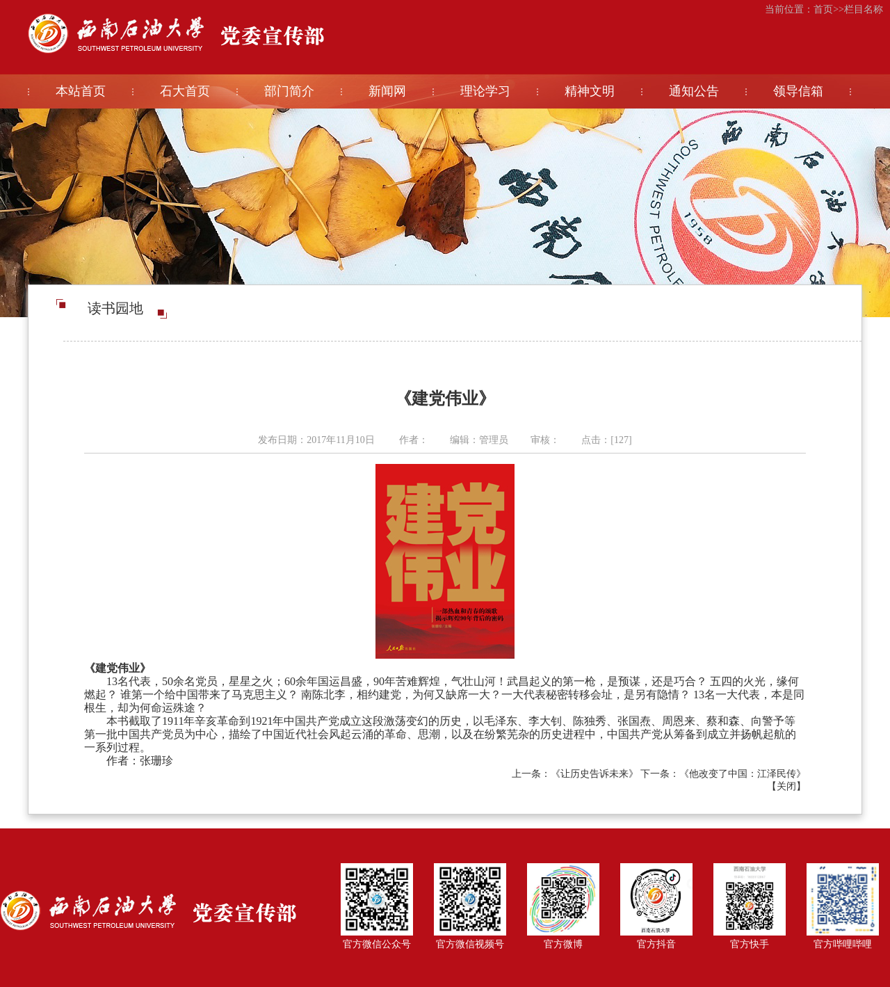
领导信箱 (798, 91)
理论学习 (485, 91)
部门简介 (289, 91)
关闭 (786, 786)
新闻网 (387, 91)
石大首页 (185, 91)
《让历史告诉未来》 (594, 774)
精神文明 (590, 91)
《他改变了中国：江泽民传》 (742, 774)
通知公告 (694, 91)
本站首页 (81, 91)
